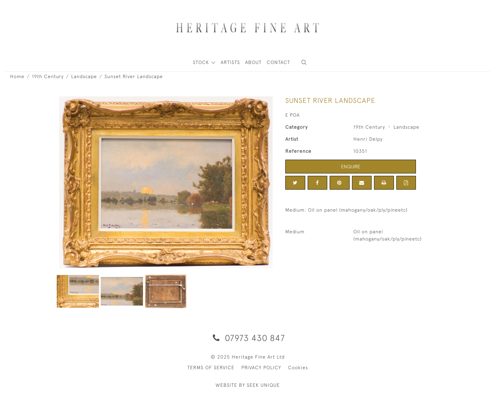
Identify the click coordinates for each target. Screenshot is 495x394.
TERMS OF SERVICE (210, 367)
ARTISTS (230, 62)
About (253, 62)
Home (17, 76)
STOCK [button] (202, 62)
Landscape (84, 76)
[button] (303, 62)
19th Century (48, 76)
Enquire (350, 166)
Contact (278, 62)
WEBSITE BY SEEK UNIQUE (248, 385)
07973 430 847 (247, 338)
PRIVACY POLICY (261, 367)
